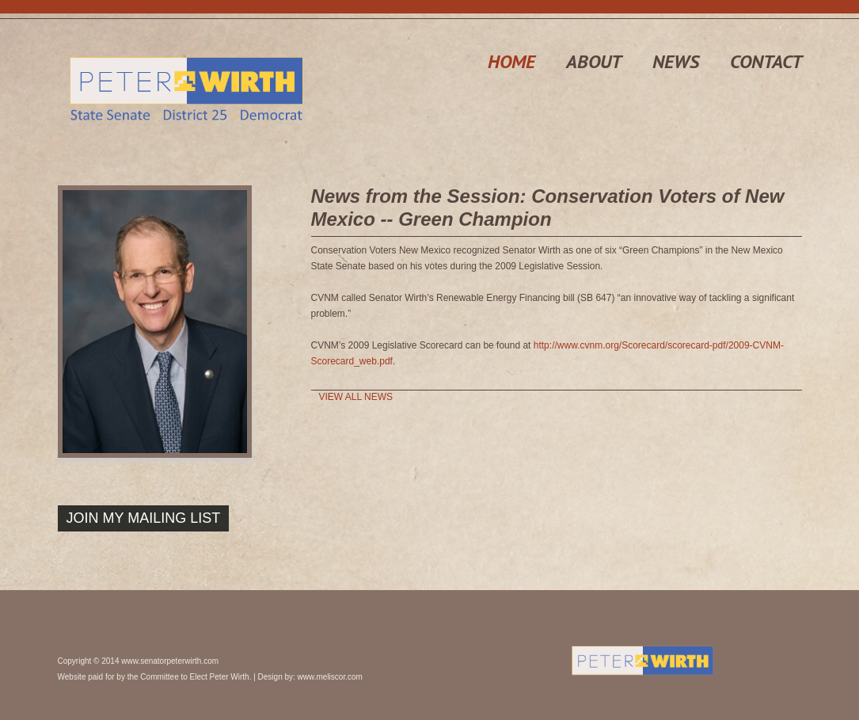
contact (766, 61)
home (511, 61)
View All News (356, 396)
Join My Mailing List (144, 518)
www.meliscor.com (330, 676)
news (675, 61)
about (593, 61)
